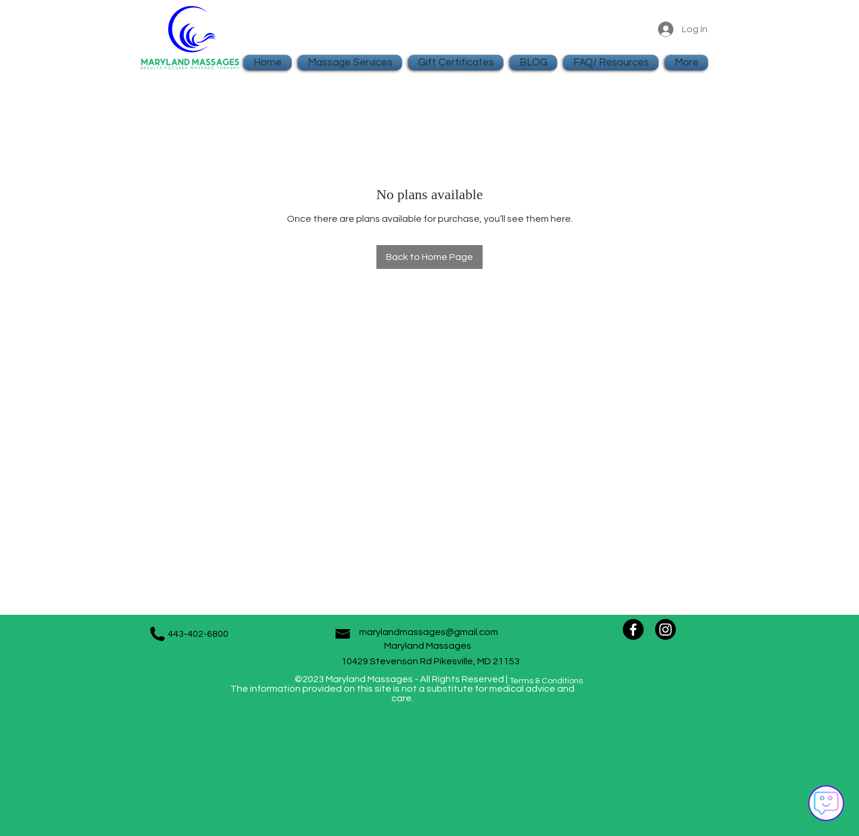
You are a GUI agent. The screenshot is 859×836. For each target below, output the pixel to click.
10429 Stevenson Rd (387, 661)
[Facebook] (633, 629)
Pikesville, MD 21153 (477, 661)
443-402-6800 (198, 634)
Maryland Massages (430, 646)
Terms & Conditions (546, 681)
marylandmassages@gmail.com (428, 632)
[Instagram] (665, 629)
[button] (611, 62)
